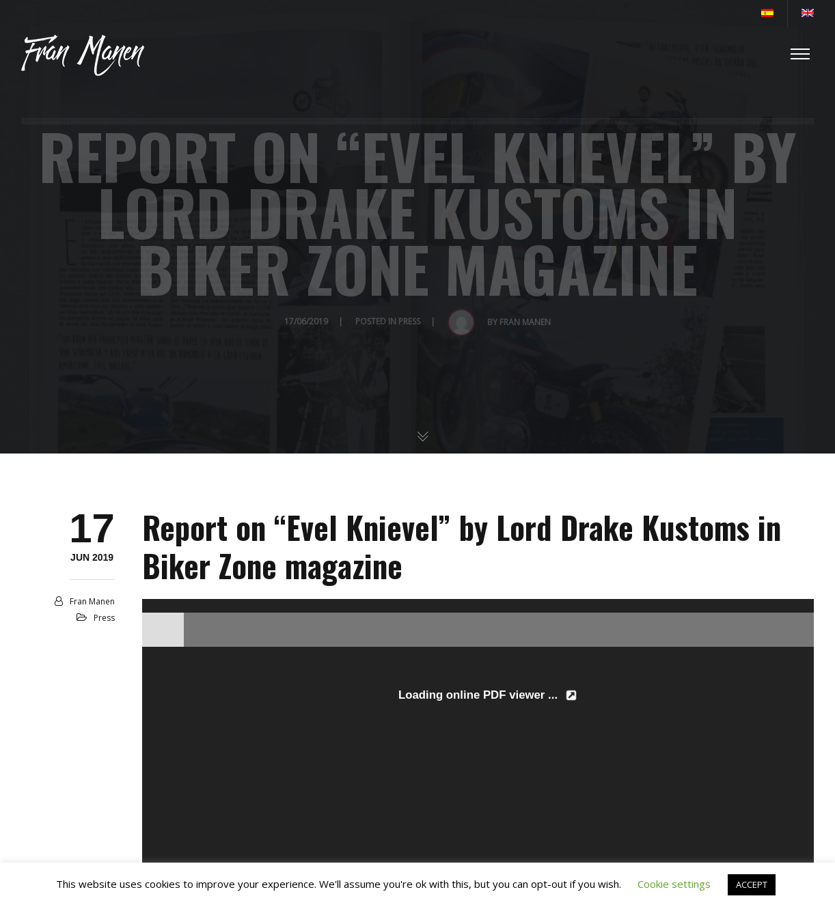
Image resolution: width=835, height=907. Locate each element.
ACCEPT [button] (751, 884)
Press (104, 618)
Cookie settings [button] (674, 884)
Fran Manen (92, 601)
